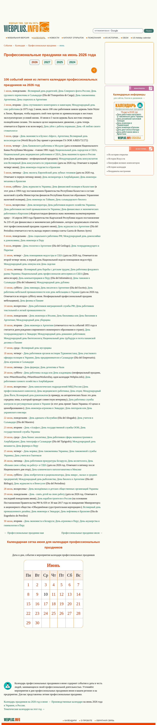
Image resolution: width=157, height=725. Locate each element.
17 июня (8, 348)
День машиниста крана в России (79, 154)
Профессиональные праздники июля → (82, 533)
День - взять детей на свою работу (47, 494)
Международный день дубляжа (53, 282)
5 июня (7, 172)
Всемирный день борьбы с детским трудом (46, 269)
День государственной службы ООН (60, 427)
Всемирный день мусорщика (36, 348)
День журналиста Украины (37, 186)
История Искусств (116, 159)
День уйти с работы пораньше (59, 126)
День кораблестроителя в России (54, 498)
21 (78, 603)
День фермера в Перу (27, 445)
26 (61, 613)
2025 (60, 62)
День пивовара (31, 287)
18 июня (8, 353)
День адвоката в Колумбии (43, 418)
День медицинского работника (53, 391)
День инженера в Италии (42, 315)
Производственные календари (67, 701)
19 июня (8, 367)
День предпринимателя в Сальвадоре (54, 357)
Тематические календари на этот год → (24, 709)
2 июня (7, 105)
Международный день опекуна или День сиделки (29, 264)
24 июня (8, 437)
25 (54, 613)
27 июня (8, 475)
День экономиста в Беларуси (39, 521)
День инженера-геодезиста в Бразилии (40, 167)
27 (69, 613)
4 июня (7, 145)
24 (46, 613)
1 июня (7, 91)
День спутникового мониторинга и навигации (47, 105)
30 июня (8, 521)
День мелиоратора (36, 205)
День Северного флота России (74, 91)
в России (20, 705)
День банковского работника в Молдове (43, 145)
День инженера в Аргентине (39, 325)
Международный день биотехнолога (23, 338)
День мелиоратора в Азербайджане (60, 177)
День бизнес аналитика (33, 437)
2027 (47, 62)
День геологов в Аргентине (37, 245)
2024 (72, 62)
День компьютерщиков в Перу (34, 278)
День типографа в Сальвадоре (36, 441)
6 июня (7, 186)
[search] (118, 31)
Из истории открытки (117, 154)
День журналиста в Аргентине (73, 226)
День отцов (76, 391)
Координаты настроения (118, 171)
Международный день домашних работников (61, 334)
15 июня (8, 315)
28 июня (8, 488)
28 (78, 613)
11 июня (8, 255)
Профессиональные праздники (42, 45)
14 (78, 594)
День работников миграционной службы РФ (52, 306)
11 (54, 594)
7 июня (7, 205)
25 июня (8, 451)
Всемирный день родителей (42, 91)
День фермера (31, 367)
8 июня (7, 236)
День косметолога (77, 461)
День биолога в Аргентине (71, 479)
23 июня (8, 427)
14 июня (8, 306)
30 (37, 623)
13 (69, 594)
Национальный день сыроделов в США (75, 150)
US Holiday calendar (141, 38)
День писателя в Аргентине (54, 287)
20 (69, 603)
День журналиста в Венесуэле (29, 483)
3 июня (7, 136)
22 (28, 613)
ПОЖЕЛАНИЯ (93, 38)
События (8, 45)
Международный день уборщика (33, 320)
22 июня (8, 418)
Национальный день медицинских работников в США (32, 154)
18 (54, 603)
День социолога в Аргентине (32, 99)
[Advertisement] (78, 11)
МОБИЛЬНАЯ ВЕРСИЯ (18, 38)
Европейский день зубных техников (56, 172)
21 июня (8, 386)
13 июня (8, 287)
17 (46, 603)
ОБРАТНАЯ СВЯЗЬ (105, 720)
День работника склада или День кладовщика (47, 372)
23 (37, 613)
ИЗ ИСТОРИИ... (111, 38)
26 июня (8, 461)
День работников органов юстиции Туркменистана (50, 353)
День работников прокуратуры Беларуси (45, 461)
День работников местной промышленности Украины (32, 209)
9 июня (7, 245)
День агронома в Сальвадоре (19, 362)
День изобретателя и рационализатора (44, 475)
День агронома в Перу (66, 521)
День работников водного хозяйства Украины (71, 205)
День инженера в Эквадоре (45, 511)
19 (61, 603)
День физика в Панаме (32, 300)
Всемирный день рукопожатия (32, 395)
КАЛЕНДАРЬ (39, 38)
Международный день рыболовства (37, 479)
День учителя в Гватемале (28, 455)
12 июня (8, 269)
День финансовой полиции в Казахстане (73, 186)
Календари (20, 45)
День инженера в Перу (32, 240)
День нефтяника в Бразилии (75, 511)
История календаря (116, 167)
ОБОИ (125, 38)
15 (28, 603)
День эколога (30, 172)
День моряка (30, 451)
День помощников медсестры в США (43, 255)
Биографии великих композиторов (123, 163)
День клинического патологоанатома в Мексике (56, 469)
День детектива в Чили (52, 367)
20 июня (8, 372)
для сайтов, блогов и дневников (129, 98)
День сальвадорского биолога (71, 199)
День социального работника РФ (45, 236)
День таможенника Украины (53, 451)
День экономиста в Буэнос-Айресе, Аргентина (44, 136)
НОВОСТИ (54, 38)
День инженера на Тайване (40, 199)
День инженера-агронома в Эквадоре (44, 408)
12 (61, 594)
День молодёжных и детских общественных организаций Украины (63, 488)
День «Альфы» (32, 427)
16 (37, 603)
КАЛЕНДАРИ (70, 720)
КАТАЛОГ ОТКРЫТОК (73, 38)
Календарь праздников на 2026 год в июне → (27, 701)
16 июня (8, 325)
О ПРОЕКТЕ (86, 720)
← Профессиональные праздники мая (24, 533)
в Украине (9, 705)
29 (28, 623)
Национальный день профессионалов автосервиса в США (51, 273)
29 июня (8, 494)
